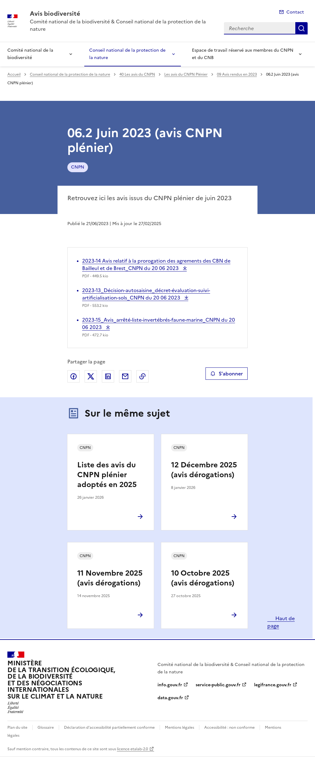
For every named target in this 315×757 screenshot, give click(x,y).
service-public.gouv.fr (218, 685)
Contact (295, 12)
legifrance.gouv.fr (272, 685)
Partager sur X (91, 376)
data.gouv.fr (170, 698)
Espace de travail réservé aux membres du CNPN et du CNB (242, 54)
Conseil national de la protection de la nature (127, 54)
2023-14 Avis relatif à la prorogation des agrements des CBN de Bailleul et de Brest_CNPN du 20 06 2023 (156, 264)
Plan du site (17, 727)
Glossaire (46, 727)
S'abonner (226, 373)
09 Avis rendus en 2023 (237, 74)
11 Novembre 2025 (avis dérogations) (109, 578)
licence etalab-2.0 (132, 749)
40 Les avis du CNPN (137, 74)
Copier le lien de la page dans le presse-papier (142, 376)
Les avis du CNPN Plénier (186, 74)
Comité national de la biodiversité (30, 54)
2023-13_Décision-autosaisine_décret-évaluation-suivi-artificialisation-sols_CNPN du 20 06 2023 (146, 294)
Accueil (14, 74)
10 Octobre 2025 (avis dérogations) (202, 578)
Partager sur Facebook (73, 376)
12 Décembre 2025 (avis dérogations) (204, 469)
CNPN (77, 167)
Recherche (301, 28)
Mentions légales (179, 727)
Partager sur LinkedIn (108, 376)
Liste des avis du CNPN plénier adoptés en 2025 (107, 474)
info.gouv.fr (170, 685)
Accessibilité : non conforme (229, 727)
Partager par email (125, 376)
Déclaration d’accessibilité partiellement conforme (109, 727)
